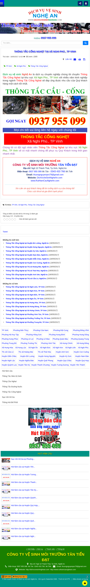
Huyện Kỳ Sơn (65, 356)
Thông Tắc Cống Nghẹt (11, 392)
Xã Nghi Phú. (83, 348)
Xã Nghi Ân (33, 348)
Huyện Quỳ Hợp (82, 361)
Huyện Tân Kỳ (24, 365)
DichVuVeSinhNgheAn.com (49, 178)
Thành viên (50, 549)
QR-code (6, 577)
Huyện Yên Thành (77, 365)
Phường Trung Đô (9, 343)
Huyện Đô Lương (27, 356)
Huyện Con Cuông (81, 352)
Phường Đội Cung (60, 330)
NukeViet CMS (51, 579)
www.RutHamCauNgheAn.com (45, 181)
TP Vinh (5, 330)
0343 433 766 (58, 171)
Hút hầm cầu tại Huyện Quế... (23, 521)
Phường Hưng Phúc (10, 339)
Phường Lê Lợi (27, 339)
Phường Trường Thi (29, 343)
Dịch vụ (40, 549)
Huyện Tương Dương (60, 365)
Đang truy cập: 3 (19, 577)
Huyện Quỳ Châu (64, 361)
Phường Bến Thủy (20, 330)
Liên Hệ (68, 59)
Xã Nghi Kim (58, 348)
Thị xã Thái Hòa (44, 352)
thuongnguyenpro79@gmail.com (48, 175)
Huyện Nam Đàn (82, 356)
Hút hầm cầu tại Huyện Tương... (24, 474)
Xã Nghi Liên (70, 348)
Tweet (5, 232)
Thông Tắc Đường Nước (12, 387)
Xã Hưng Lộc (20, 348)
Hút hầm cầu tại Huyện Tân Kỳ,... (24, 490)
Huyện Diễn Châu (9, 356)
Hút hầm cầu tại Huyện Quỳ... (23, 513)
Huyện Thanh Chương (40, 365)
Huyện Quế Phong (45, 361)
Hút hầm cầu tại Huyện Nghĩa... (24, 529)
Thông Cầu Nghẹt (9, 381)
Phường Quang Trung (80, 339)
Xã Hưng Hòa (7, 348)
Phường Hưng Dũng (80, 335)
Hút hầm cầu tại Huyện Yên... (23, 467)
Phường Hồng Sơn (33, 335)
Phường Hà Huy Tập (10, 335)
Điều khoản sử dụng (80, 579)
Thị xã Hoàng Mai (26, 352)
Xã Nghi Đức (45, 348)
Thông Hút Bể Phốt (10, 402)
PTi (68, 579)
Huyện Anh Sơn (62, 352)
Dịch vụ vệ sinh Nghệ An (28, 579)
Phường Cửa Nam (40, 330)
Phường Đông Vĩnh (81, 330)
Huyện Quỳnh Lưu (9, 365)
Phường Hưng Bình (57, 335)
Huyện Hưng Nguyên (46, 356)
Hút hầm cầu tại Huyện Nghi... (23, 536)
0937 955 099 (48, 37)
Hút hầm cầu (7, 371)
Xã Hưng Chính (66, 343)
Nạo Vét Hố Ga (8, 397)
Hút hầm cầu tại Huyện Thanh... (24, 482)
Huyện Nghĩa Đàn (26, 361)
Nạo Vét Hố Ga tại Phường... (23, 459)
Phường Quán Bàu (60, 339)
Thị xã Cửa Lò (7, 352)
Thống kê (60, 549)
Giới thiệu (31, 549)
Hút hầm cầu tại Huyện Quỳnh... (24, 498)
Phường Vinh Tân (48, 343)
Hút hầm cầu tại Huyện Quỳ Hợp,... (25, 505)
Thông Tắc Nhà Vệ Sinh (12, 376)
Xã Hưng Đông (83, 343)
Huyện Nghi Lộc (8, 361)
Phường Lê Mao (43, 339)
